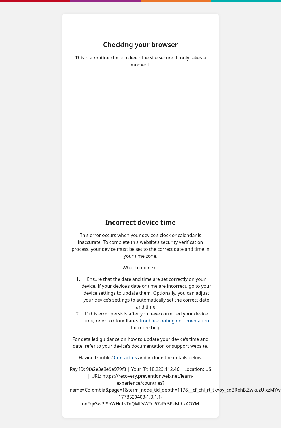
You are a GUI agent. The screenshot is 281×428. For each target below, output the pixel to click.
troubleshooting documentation (174, 320)
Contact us (125, 357)
